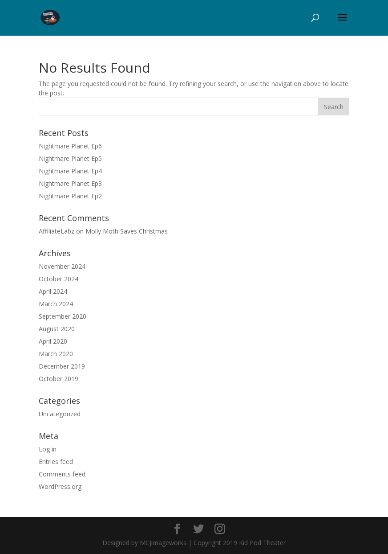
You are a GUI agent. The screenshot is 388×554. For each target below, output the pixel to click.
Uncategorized (60, 414)
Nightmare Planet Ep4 (70, 171)
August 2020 (57, 328)
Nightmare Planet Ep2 (70, 196)
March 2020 (56, 353)
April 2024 (53, 291)
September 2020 (62, 316)
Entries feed (56, 461)
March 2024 (56, 304)
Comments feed (62, 474)
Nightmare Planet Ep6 (70, 146)
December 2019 (62, 366)
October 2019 (58, 378)
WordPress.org (60, 486)
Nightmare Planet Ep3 (70, 183)
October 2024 (58, 279)
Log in (48, 449)
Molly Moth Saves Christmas (126, 231)
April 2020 (53, 341)
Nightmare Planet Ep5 (70, 158)
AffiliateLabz (56, 231)
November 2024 (62, 266)
